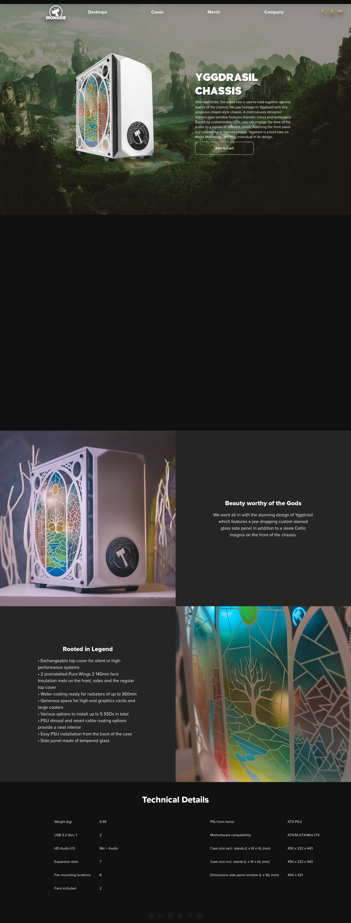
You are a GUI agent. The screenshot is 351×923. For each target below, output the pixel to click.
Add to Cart (224, 148)
